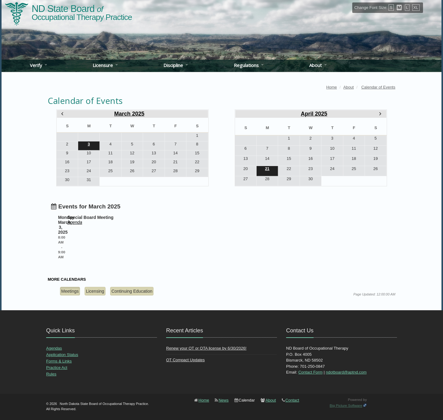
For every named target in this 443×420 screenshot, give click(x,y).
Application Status (62, 354)
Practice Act (56, 367)
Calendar (247, 400)
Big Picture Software (346, 405)
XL (415, 7)
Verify (36, 65)
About (315, 65)
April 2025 (314, 114)
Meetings (70, 291)
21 (267, 168)
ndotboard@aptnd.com (346, 372)
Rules (51, 374)
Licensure (103, 65)
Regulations (246, 65)
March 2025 (129, 114)
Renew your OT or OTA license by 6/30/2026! (206, 348)
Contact (292, 400)
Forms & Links (59, 361)
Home (203, 400)
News (223, 400)
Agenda (74, 222)
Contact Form (310, 372)
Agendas (54, 348)
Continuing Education (131, 291)
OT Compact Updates (185, 360)
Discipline (173, 65)
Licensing (95, 291)
